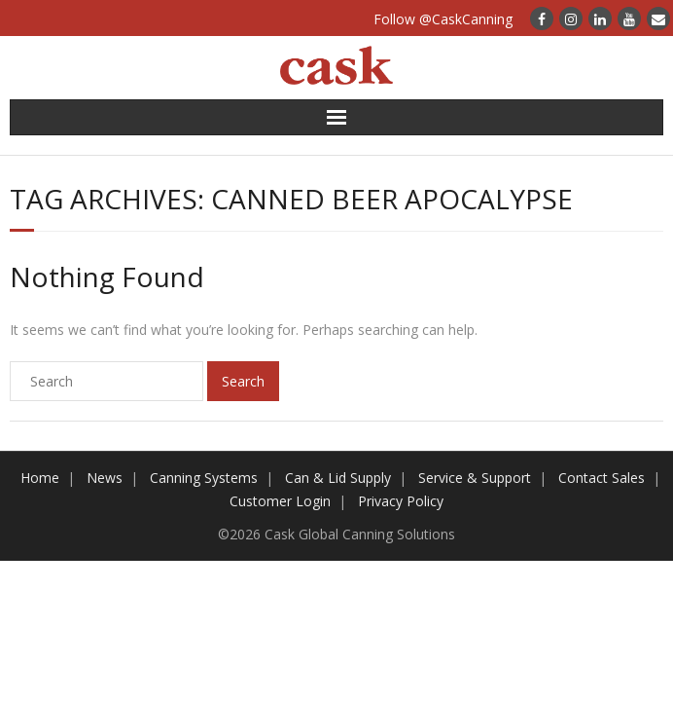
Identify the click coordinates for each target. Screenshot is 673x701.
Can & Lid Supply (338, 477)
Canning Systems (204, 477)
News (105, 477)
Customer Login (280, 501)
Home (39, 477)
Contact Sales (601, 477)
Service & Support (474, 477)
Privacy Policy (400, 501)
